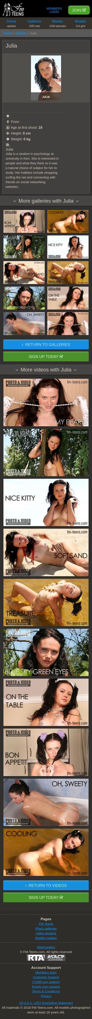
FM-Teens (46, 924)
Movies (57, 24)
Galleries (34, 24)
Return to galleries (46, 345)
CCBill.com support (46, 982)
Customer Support (46, 977)
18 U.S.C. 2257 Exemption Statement (46, 1003)
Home (11, 24)
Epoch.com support (46, 986)
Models (80, 24)
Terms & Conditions (46, 991)
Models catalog (46, 938)
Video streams (46, 933)
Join (79, 10)
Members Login (54, 10)
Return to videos (46, 885)
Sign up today (46, 357)
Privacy (46, 996)
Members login (46, 972)
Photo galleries (46, 928)
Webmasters (46, 947)
